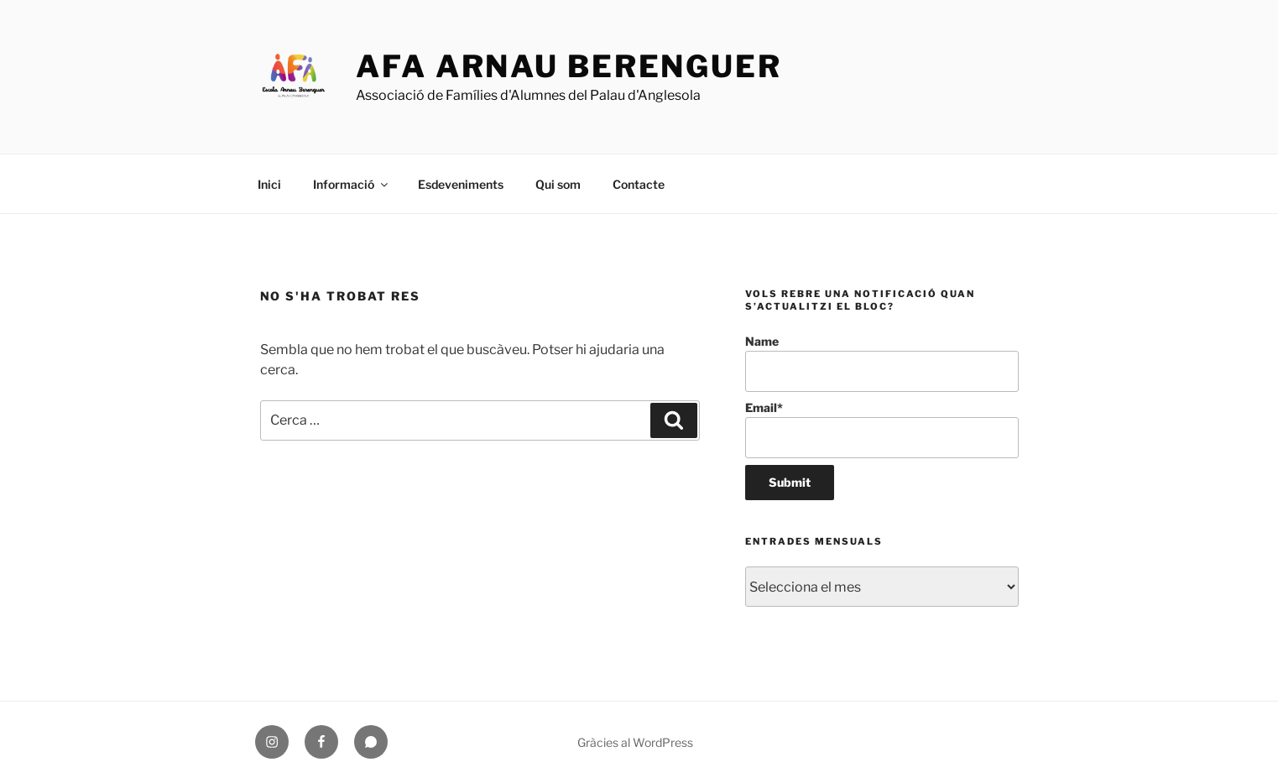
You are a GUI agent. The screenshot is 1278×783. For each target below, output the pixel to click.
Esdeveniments (460, 184)
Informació (351, 184)
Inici (269, 184)
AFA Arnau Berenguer (569, 66)
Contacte (639, 184)
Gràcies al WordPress (635, 742)
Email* (881, 429)
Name (881, 363)
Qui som (558, 184)
